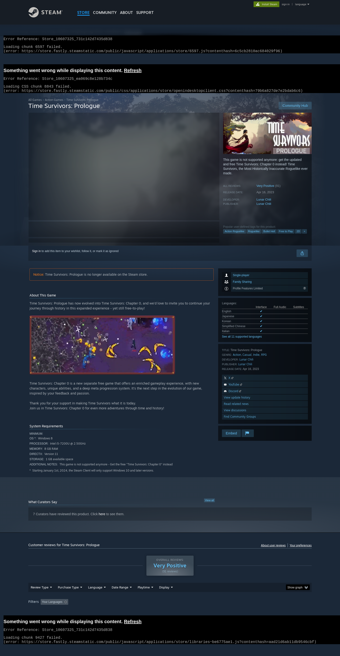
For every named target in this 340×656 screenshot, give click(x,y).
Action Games (54, 105)
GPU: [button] (249, 611)
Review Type (39, 596)
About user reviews (273, 551)
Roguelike (254, 237)
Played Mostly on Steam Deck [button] (170, 611)
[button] (44, 610)
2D (298, 237)
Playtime (144, 596)
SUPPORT (145, 12)
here (102, 520)
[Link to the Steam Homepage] (49, 16)
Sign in (36, 256)
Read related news (236, 409)
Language (95, 596)
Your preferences (301, 551)
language (300, 4)
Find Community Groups (240, 422)
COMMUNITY (105, 12)
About (126, 12)
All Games (35, 105)
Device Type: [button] (270, 611)
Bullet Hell (269, 237)
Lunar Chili (263, 205)
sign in (285, 4)
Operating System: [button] (209, 611)
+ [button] (304, 237)
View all (209, 506)
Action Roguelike (234, 237)
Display (164, 596)
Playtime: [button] (136, 611)
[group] (170, 611)
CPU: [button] (234, 611)
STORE (83, 12)
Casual (246, 360)
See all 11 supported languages (242, 342)
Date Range (120, 596)
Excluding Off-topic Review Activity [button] (100, 611)
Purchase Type (68, 596)
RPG (264, 360)
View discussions (235, 416)
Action (237, 360)
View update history (237, 403)
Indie (256, 360)
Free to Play (286, 237)
